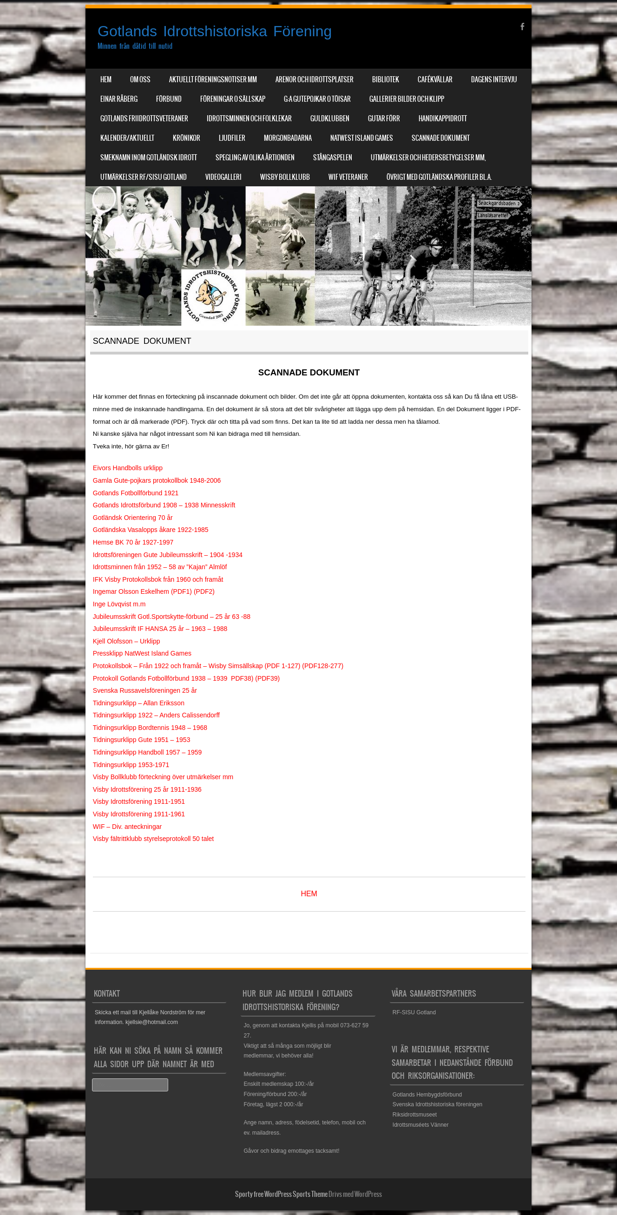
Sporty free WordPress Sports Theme (281, 1194)
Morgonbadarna (288, 138)
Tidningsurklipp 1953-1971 (131, 764)
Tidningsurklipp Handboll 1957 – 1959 (147, 752)
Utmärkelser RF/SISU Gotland (143, 177)
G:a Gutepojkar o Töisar (317, 99)
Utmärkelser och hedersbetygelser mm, (428, 157)
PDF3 (239, 678)
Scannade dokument (441, 138)
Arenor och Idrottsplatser (315, 79)
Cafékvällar (435, 79)
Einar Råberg (119, 99)
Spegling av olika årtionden (255, 157)
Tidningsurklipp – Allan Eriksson (138, 703)
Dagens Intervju (494, 79)
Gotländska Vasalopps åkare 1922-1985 (151, 529)
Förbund (169, 99)
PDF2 (204, 591)
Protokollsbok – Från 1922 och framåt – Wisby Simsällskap (178, 666)
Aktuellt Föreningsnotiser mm (213, 79)
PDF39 (267, 678)
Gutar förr (384, 118)
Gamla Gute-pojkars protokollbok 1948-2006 (157, 480)
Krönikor (186, 138)
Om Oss (140, 79)
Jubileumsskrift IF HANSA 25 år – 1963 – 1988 (160, 628)
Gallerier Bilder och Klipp (406, 99)
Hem (106, 79)
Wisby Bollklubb (285, 177)
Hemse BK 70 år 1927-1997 (133, 542)
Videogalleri (223, 177)
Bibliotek (385, 79)
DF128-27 (322, 666)
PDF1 (181, 591)
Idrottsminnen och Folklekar (249, 118)
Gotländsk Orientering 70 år (133, 517)
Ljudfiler (232, 138)
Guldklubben (329, 118)
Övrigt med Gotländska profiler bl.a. (439, 177)
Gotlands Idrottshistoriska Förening (215, 31)
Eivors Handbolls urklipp (128, 468)
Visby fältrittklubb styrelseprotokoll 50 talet (153, 838)
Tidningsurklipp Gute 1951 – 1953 (141, 739)
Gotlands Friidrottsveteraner (144, 118)
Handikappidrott (443, 118)
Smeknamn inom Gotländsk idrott (148, 157)
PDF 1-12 (281, 666)
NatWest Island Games (361, 138)
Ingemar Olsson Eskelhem (131, 591)
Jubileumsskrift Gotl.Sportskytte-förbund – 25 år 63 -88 (171, 616)
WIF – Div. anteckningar (127, 826)
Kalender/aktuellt (127, 138)
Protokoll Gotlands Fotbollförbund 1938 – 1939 (160, 678)
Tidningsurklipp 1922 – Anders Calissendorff (156, 715)
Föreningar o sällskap (232, 99)
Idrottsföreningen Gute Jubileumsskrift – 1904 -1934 (168, 554)
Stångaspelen (332, 157)
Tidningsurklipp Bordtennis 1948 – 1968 (150, 727)
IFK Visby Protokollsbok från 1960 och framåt (158, 579)
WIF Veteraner (348, 177)
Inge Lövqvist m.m (119, 604)
